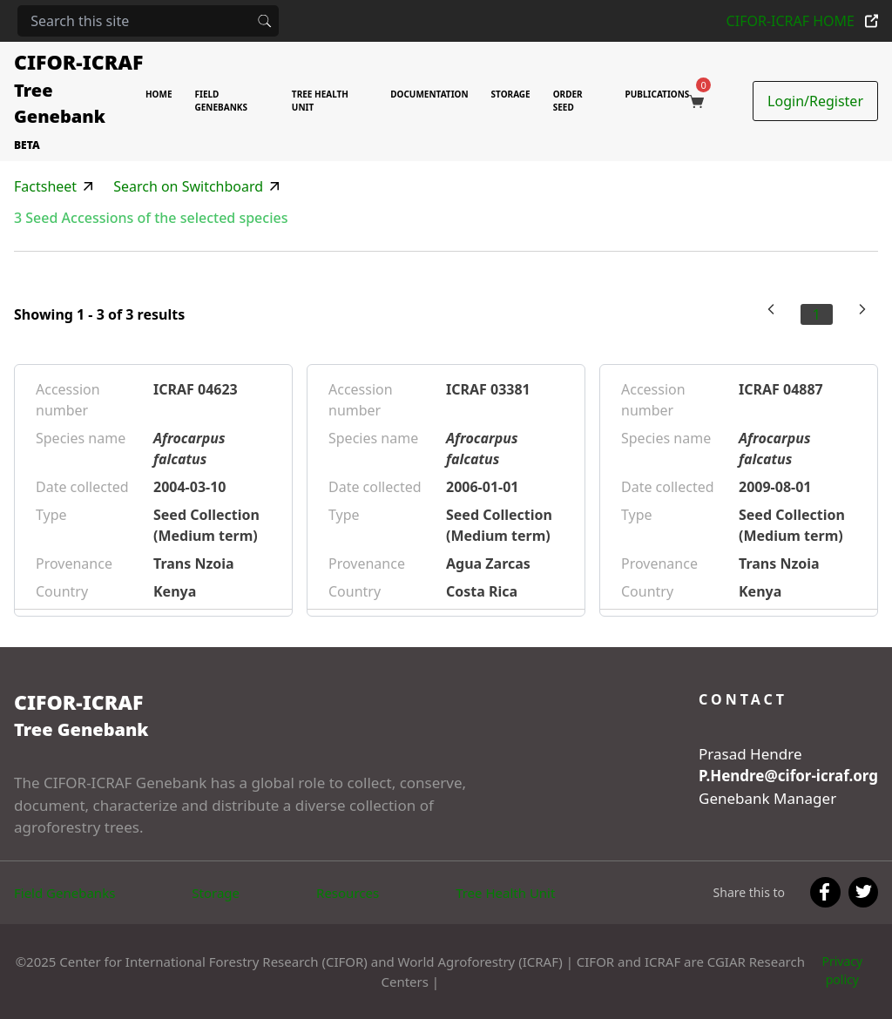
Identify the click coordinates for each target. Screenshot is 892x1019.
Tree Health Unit (505, 892)
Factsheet (45, 186)
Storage (216, 892)
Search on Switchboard (188, 186)
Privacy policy (841, 970)
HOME (158, 94)
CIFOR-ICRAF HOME (802, 20)
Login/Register (815, 101)
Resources (347, 892)
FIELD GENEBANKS (221, 100)
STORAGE (510, 94)
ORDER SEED (568, 100)
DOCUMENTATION (429, 94)
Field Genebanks (64, 892)
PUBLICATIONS (657, 94)
